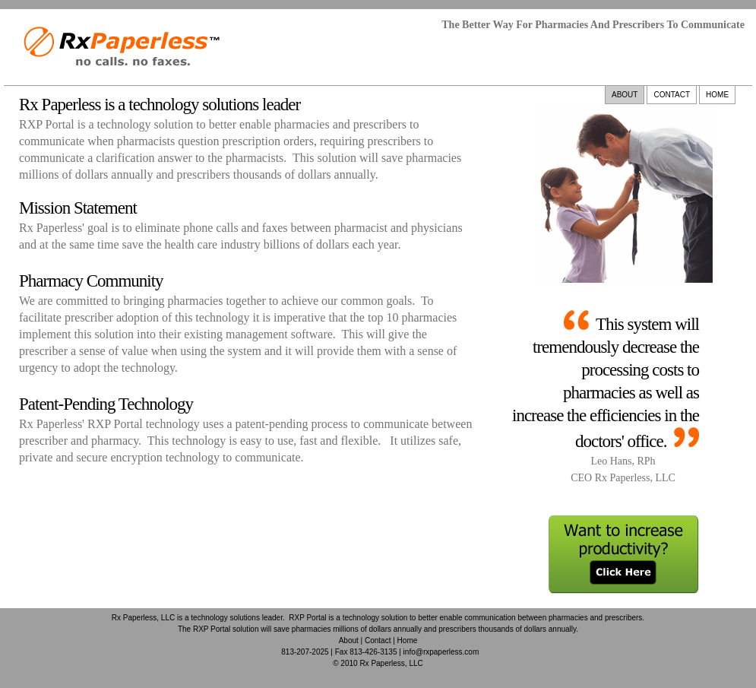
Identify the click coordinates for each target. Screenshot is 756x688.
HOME (717, 94)
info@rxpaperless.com (441, 652)
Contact (378, 640)
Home (407, 640)
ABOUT (624, 94)
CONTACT (671, 94)
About (349, 640)
